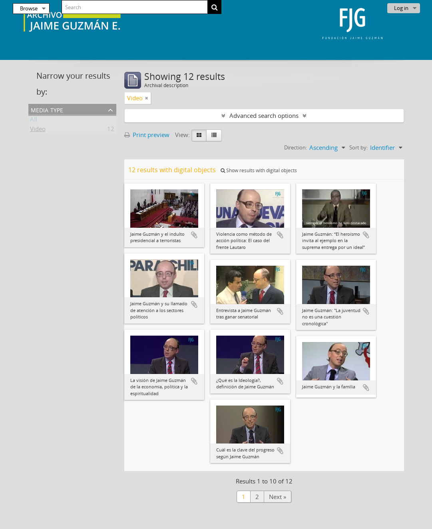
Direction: (295, 147)
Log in (401, 8)
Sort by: (358, 147)
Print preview (146, 135)
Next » (277, 497)
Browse (29, 8)
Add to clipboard (194, 235)
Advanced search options (264, 115)
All (33, 121)
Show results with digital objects (259, 170)
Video (38, 130)
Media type (47, 109)
